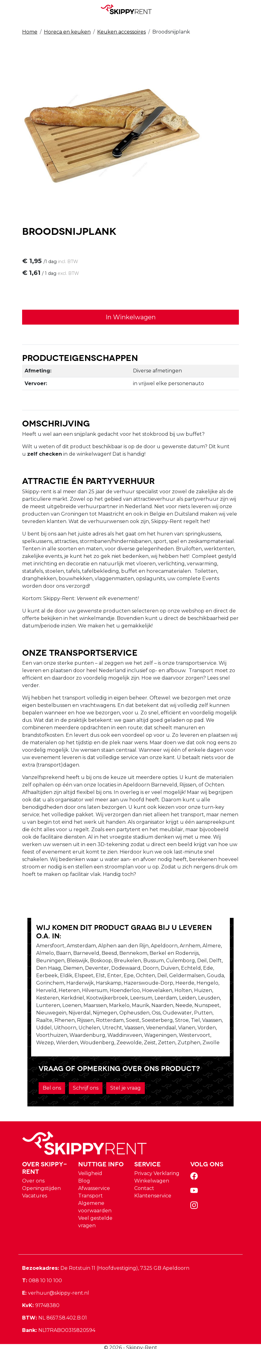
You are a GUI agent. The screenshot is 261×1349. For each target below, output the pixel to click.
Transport (90, 1184)
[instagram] (195, 1195)
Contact (144, 1176)
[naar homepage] (128, 9)
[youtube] (195, 1180)
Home (29, 31)
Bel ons (43, 1075)
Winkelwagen (151, 1169)
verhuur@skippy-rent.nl (55, 1281)
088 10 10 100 (42, 1268)
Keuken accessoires (121, 31)
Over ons (33, 1169)
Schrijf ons (76, 1075)
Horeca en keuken (67, 31)
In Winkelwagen (131, 318)
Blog (84, 1169)
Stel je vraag (116, 1075)
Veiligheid (90, 1161)
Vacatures (34, 1184)
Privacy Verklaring (156, 1161)
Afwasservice (94, 1176)
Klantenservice (152, 1184)
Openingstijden (41, 1176)
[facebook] (195, 1166)
